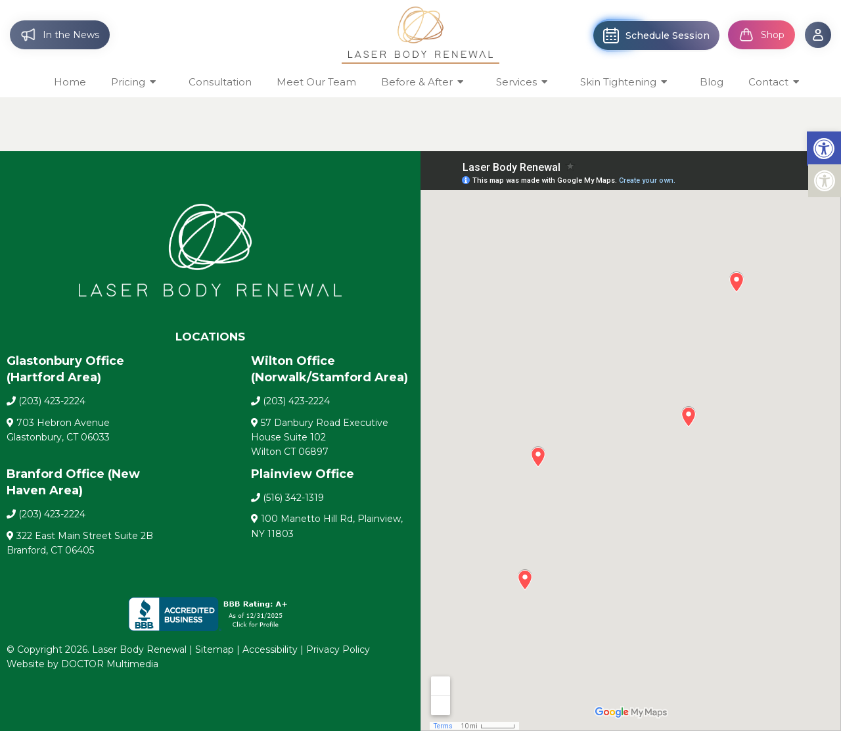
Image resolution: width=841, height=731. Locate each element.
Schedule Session (656, 35)
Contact (768, 82)
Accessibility (270, 649)
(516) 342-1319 (293, 498)
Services (516, 82)
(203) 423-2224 (51, 401)
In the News (59, 35)
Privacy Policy (338, 649)
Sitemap (214, 649)
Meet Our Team (316, 82)
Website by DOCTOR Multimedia (82, 664)
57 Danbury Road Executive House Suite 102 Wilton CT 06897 (319, 437)
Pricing (128, 82)
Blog (711, 82)
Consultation (220, 82)
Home (70, 82)
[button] (824, 148)
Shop (761, 35)
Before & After (417, 82)
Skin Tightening (618, 82)
